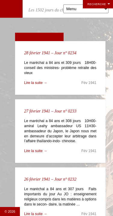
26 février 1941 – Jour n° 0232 (50, 179)
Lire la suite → (35, 83)
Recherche (96, 4)
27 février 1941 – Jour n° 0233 (50, 111)
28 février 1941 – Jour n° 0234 (50, 53)
